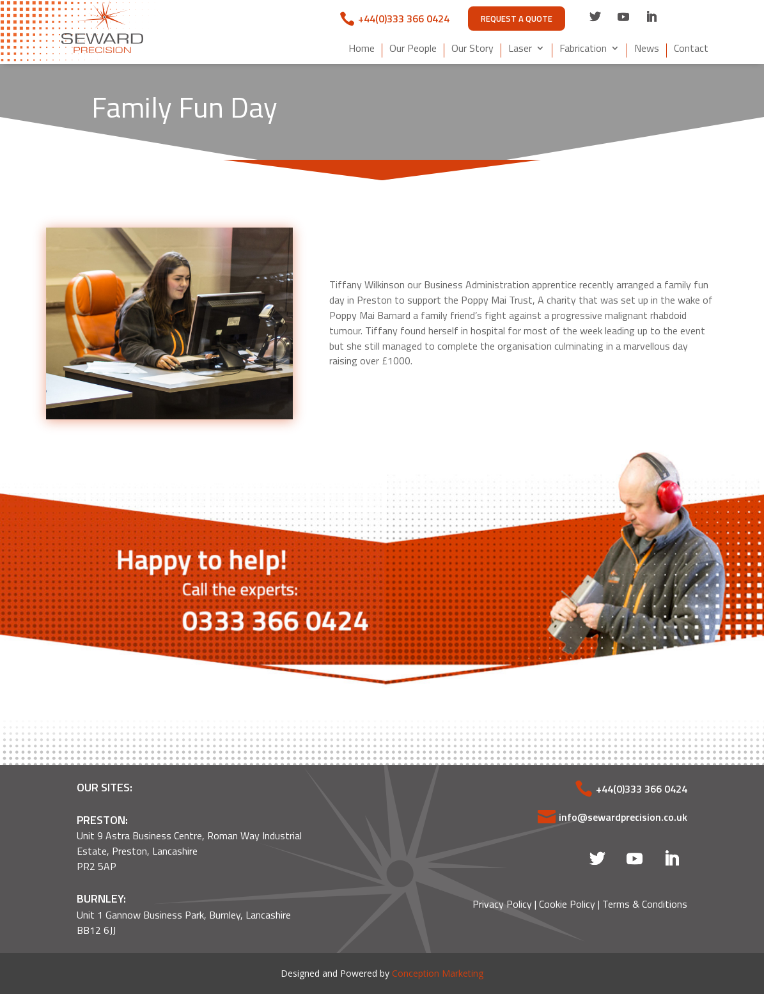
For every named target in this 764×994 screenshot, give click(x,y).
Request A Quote (516, 18)
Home (361, 49)
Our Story (472, 49)
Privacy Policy (502, 904)
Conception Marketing (437, 973)
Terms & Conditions (644, 904)
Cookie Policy (567, 904)
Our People (413, 49)
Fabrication (583, 49)
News (646, 49)
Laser (520, 49)
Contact (691, 49)
